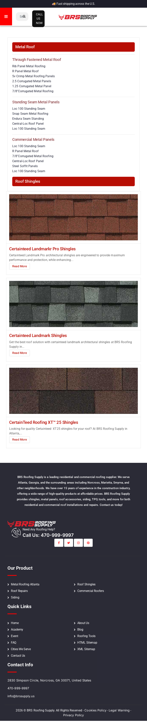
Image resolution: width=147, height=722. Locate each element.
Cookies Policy (95, 710)
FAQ (13, 642)
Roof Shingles (86, 584)
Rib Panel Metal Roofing (28, 66)
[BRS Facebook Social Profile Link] (58, 543)
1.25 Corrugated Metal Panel (31, 86)
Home (15, 623)
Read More (19, 266)
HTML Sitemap (87, 642)
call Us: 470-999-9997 (48, 535)
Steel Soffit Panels (25, 166)
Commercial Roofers (90, 591)
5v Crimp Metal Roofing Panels (33, 76)
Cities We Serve (21, 649)
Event (14, 636)
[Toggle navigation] (6, 16)
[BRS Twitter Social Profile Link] (68, 543)
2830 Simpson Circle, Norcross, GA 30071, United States (49, 680)
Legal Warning (119, 710)
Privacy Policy (73, 715)
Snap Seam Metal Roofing (30, 113)
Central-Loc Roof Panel (28, 123)
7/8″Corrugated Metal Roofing (32, 91)
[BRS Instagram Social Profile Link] (78, 543)
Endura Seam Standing (28, 118)
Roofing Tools (86, 636)
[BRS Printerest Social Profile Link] (88, 543)
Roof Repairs (19, 591)
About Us (83, 623)
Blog (80, 629)
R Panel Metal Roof (25, 71)
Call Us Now (39, 19)
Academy (17, 629)
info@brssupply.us (20, 696)
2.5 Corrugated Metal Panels (31, 81)
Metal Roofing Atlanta (25, 584)
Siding (15, 597)
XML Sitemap (86, 649)
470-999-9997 (18, 688)
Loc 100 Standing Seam (28, 108)
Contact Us (18, 655)
